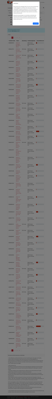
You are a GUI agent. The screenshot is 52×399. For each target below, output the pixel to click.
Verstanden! (35, 23)
